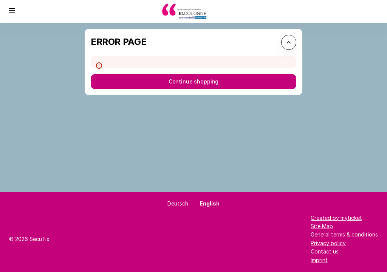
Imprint (319, 260)
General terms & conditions (344, 234)
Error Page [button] (118, 41)
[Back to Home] (193, 11)
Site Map (322, 226)
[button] (12, 10)
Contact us (325, 251)
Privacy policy (328, 243)
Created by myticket (336, 218)
